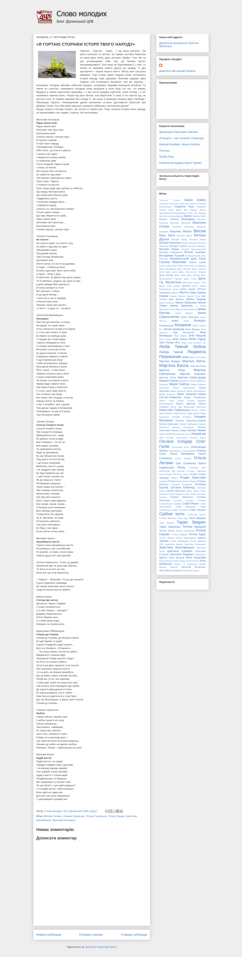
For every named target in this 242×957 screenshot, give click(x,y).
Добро (177, 286)
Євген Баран (187, 289)
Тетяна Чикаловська (185, 538)
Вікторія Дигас (184, 235)
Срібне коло (172, 513)
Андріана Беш (184, 206)
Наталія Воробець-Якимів (191, 420)
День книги (172, 272)
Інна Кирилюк (190, 309)
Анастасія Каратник (169, 203)
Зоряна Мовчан (177, 296)
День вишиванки (167, 269)
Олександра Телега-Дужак (182, 451)
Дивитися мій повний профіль (177, 70)
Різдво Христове (193, 477)
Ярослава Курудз (190, 570)
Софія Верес (191, 503)
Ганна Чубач (165, 266)
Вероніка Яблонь (181, 231)
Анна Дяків (175, 210)
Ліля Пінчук (166, 342)
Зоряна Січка (193, 296)
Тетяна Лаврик (166, 538)
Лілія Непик (165, 339)
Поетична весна (181, 474)
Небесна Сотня (183, 434)
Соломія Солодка (184, 500)
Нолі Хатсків (166, 438)
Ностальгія (181, 438)
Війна (171, 235)
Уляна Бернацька (179, 541)
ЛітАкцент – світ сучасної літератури (181, 138)
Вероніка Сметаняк (180, 223)
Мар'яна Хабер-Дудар (192, 377)
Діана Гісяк (200, 282)
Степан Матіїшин (168, 518)
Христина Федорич (182, 554)
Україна (163, 540)
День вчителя (184, 269)
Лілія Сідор (197, 339)
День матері (166, 275)
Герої (174, 266)
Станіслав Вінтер (196, 514)
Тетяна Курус (197, 534)
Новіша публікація (48, 934)
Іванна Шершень (181, 305)
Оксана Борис (198, 438)
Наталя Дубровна (189, 424)
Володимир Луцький (171, 255)
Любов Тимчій (171, 352)
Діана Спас (165, 286)
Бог (196, 213)
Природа (164, 478)
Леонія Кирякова (174, 329)
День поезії (190, 279)
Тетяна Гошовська (96, 816)
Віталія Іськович (195, 252)
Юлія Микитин (166, 561)
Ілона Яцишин (176, 309)
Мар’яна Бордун (169, 361)
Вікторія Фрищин (189, 243)
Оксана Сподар (175, 441)
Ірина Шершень (190, 317)
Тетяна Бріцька (194, 526)
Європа (174, 293)
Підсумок (201, 471)
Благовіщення (180, 213)
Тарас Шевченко (170, 526)
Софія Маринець (185, 507)
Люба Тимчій (173, 346)
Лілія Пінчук (179, 339)
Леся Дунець (192, 329)
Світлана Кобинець (182, 487)
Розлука (172, 481)
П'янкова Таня (197, 468)
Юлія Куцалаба (196, 557)
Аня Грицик (190, 210)
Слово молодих (198, 494)
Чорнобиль (200, 554)
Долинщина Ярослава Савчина (178, 131)
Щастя (163, 557)
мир (180, 407)
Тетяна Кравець (179, 534)
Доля (194, 286)
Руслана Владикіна (181, 484)
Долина (186, 286)
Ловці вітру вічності (191, 343)
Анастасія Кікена (188, 203)
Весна (200, 231)
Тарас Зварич (191, 522)
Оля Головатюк (186, 463)
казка (175, 320)
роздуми (163, 481)
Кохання (183, 325)
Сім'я (186, 494)
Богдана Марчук (175, 216)
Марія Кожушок (178, 391)
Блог (190, 213)
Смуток (162, 497)
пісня (161, 474)
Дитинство (188, 282)
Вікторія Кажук (179, 239)
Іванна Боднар (196, 299)
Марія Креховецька (196, 391)
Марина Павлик (169, 380)
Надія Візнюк (179, 413)
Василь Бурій (199, 216)
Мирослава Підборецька (174, 409)
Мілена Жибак (198, 410)
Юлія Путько (193, 561)
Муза (161, 413)
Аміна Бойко (195, 200)
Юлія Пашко (180, 561)
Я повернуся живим (194, 564)
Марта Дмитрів (185, 403)
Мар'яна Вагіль (194, 361)
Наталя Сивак (178, 430)
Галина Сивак (197, 262)
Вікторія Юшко (169, 249)
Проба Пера (166, 156)
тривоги (201, 538)
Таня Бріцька (197, 518)
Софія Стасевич (180, 510)
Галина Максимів (172, 262)
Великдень (188, 219)
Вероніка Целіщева (183, 227)
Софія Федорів (197, 510)
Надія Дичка (193, 413)
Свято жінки (192, 491)
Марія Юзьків (186, 401)
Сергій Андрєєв (176, 494)
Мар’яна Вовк (198, 366)
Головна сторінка (91, 934)
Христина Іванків (174, 544)
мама (185, 357)
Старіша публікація (134, 934)
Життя (183, 292)
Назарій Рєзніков (181, 417)
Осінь (181, 467)
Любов (199, 346)
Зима (193, 292)
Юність (177, 564)
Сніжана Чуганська (74, 816)
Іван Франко (176, 299)
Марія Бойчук (179, 384)
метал (173, 407)
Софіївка (177, 504)
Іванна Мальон (166, 303)
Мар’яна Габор (172, 370)
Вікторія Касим (198, 239)
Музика (168, 413)
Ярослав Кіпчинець (193, 567)
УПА (161, 544)
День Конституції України (192, 272)
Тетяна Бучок (167, 530)
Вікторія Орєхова (169, 242)
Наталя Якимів (196, 430)
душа (175, 289)
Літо (177, 342)
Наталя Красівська (183, 427)
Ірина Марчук (184, 313)
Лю (204, 343)
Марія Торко (166, 401)
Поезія (168, 474)
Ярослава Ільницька (63, 820)
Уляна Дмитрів (198, 541)
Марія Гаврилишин (184, 388)
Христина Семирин (179, 551)
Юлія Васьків (176, 557)
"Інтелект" (164, 200)
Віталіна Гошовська (170, 252)
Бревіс (188, 215)
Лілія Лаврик (180, 336)
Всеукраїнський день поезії (188, 258)
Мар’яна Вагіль (174, 365)
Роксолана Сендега (187, 481)
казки (186, 321)
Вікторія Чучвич (53, 816)
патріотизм (164, 471)
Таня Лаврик (166, 523)
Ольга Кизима (183, 458)
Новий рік (199, 434)
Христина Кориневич (195, 544)
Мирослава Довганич (195, 407)
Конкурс (200, 320)
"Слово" (176, 200)
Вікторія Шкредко (197, 246)
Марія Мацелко (167, 394)
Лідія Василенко (184, 332)
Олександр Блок (180, 447)
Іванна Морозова (186, 302)
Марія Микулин (187, 394)
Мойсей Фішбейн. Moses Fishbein (179, 144)
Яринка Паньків (168, 567)
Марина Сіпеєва (188, 381)
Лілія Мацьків (197, 335)
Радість (174, 478)
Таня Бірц (183, 518)
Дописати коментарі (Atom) (101, 946)
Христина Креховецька (176, 547)
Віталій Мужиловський (194, 249)
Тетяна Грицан (116, 816)
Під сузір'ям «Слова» (183, 471)
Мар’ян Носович (198, 357)
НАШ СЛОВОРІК (167, 434)
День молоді (193, 275)
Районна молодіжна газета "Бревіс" (180, 162)
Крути (195, 325)
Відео (162, 235)
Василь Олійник (169, 219)
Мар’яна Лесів (167, 377)
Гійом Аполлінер (186, 266)
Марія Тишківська (195, 397)
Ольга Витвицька (182, 453)
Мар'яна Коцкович (193, 373)
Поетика (164, 150)
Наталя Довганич (169, 424)
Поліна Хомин (198, 474)
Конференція (166, 325)
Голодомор (200, 266)
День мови (180, 275)
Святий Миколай (175, 491)
